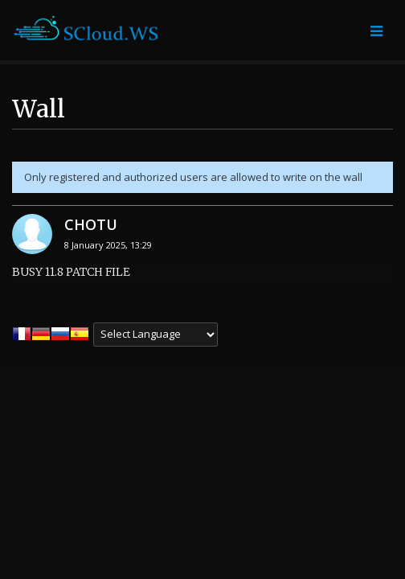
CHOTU (90, 224)
